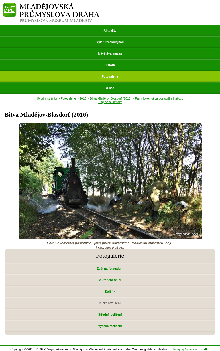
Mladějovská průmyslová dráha (51, 5)
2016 (83, 98)
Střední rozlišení (110, 314)
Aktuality (109, 30)
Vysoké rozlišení (110, 326)
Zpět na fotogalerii (110, 268)
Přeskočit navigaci (0, 0)
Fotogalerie (110, 76)
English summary (110, 102)
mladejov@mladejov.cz (186, 349)
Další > (110, 291)
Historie (110, 65)
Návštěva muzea (110, 53)
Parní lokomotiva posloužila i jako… (159, 98)
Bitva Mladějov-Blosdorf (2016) (111, 98)
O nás (110, 88)
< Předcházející (110, 280)
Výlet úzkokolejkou (110, 42)
